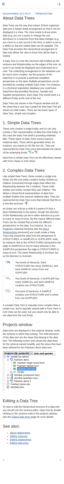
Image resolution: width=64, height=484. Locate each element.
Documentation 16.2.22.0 (16, 13)
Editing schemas (18, 436)
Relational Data (44, 13)
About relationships (20, 433)
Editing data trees (21, 417)
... (32, 13)
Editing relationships (20, 439)
